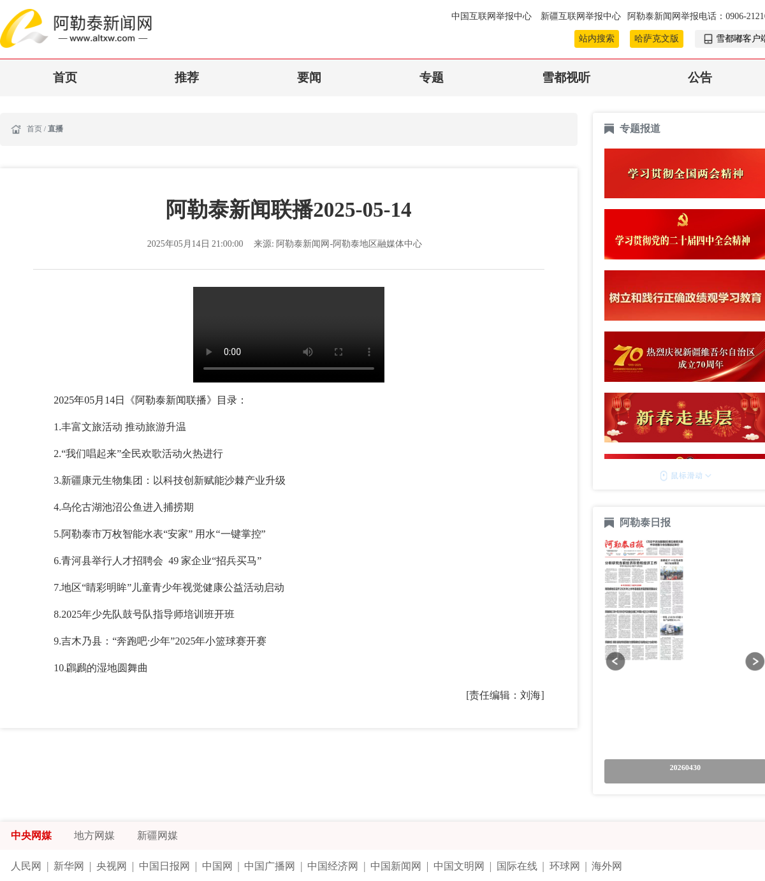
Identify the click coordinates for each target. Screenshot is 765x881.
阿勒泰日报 (646, 522)
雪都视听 (566, 77)
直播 (55, 128)
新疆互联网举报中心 (581, 16)
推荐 (187, 77)
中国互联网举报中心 (492, 16)
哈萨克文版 (656, 38)
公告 (700, 77)
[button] (615, 661)
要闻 (309, 77)
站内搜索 (597, 38)
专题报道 (640, 128)
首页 (65, 77)
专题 (431, 77)
